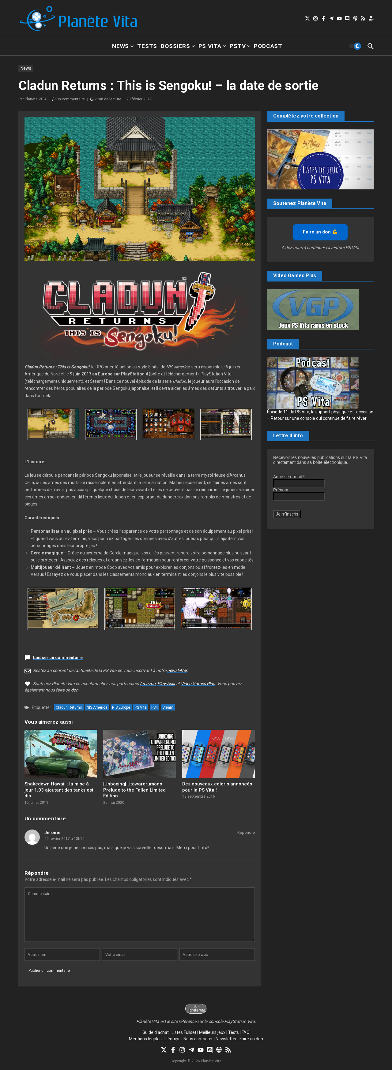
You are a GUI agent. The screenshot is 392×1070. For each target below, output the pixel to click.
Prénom (280, 489)
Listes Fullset (184, 1032)
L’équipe (172, 1038)
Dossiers (177, 46)
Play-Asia (166, 683)
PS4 (154, 707)
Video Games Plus (198, 683)
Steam (167, 707)
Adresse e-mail (289, 476)
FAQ (246, 1032)
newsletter (177, 670)
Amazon (148, 683)
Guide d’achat (155, 1032)
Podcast (268, 46)
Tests (147, 46)
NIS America (97, 707)
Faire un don (251, 1038)
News (123, 46)
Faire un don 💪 (320, 232)
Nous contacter (198, 1038)
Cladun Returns (69, 707)
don (74, 690)
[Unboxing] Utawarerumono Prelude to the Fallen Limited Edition (134, 790)
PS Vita (212, 46)
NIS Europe (121, 707)
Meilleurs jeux (212, 1032)
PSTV (240, 46)
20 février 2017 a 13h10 (64, 839)
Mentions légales (145, 1038)
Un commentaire (70, 99)
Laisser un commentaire (58, 657)
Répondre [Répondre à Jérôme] (246, 832)
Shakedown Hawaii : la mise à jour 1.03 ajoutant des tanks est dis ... (58, 790)
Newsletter (226, 1038)
